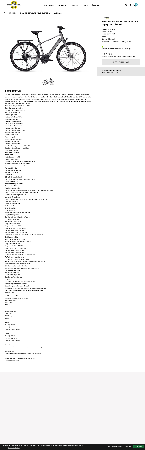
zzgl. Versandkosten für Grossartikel (124, 56)
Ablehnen (128, 446)
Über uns (96, 5)
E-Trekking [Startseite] (12, 13)
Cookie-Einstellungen (115, 446)
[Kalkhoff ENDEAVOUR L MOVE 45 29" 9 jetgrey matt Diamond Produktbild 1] (48, 81)
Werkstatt (63, 5)
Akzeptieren (138, 446)
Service (85, 5)
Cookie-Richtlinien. (14, 448)
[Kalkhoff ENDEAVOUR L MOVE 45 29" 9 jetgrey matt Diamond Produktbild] (48, 45)
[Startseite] (4, 13)
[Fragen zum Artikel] (121, 71)
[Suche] (126, 5)
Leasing (74, 5)
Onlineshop (49, 5)
